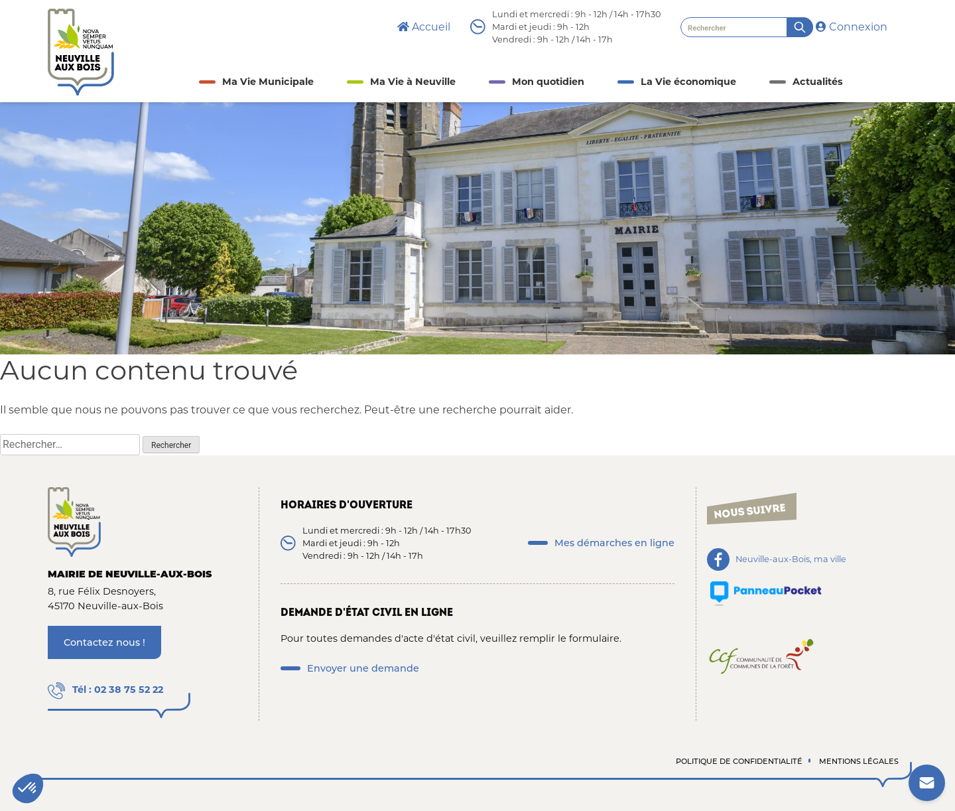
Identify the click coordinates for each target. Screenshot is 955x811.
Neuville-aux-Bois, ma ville (790, 560)
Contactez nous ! (104, 642)
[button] (28, 788)
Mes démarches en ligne (614, 543)
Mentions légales (859, 761)
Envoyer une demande (363, 668)
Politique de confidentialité (739, 761)
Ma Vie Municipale (268, 82)
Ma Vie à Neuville (413, 82)
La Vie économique (688, 82)
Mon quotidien (548, 82)
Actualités (818, 82)
